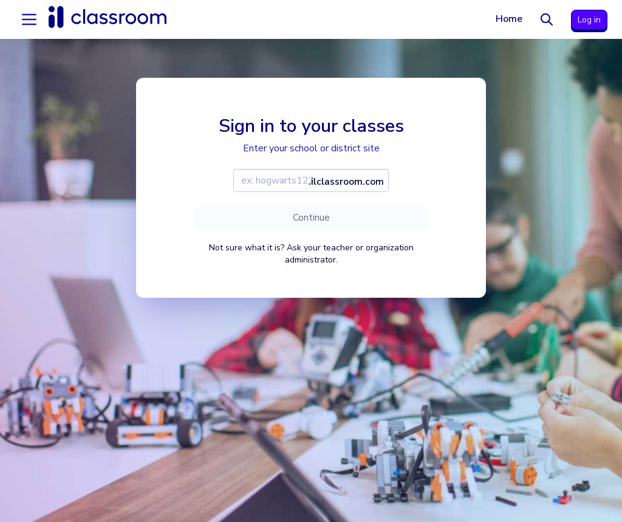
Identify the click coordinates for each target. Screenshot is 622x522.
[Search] (547, 19)
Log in (589, 20)
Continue (311, 217)
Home (509, 19)
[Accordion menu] (29, 19)
